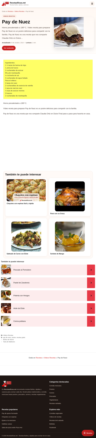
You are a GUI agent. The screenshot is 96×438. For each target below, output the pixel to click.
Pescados (52, 396)
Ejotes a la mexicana (9, 420)
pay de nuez (7, 337)
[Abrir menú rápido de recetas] (88, 433)
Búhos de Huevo (8, 339)
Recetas (10, 11)
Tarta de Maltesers (9, 342)
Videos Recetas (19, 11)
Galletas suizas (7, 424)
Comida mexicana (55, 386)
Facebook (52, 427)
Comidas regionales (56, 413)
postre (14, 337)
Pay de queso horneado (10, 413)
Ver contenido (9, 48)
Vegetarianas (53, 400)
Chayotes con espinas (9, 417)
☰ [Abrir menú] (92, 3)
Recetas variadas (55, 403)
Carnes (51, 393)
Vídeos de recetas (55, 417)
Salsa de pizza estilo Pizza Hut (12, 427)
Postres (51, 389)
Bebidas (52, 424)
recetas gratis (21, 337)
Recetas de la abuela (56, 420)
